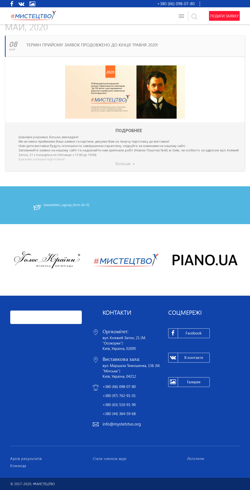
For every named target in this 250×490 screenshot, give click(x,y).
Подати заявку (224, 15)
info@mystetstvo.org (122, 424)
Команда (18, 465)
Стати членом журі (110, 458)
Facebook (185, 333)
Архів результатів (26, 458)
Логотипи (195, 458)
